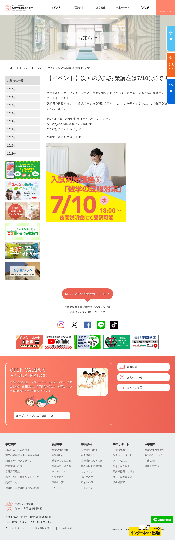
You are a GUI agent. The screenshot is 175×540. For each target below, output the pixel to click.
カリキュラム (59, 471)
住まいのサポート (122, 455)
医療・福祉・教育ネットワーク (22, 477)
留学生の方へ (152, 466)
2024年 (11, 105)
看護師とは (58, 455)
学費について (152, 460)
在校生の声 (58, 477)
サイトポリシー (18, 528)
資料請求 (132, 367)
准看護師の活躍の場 (92, 466)
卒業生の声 (58, 482)
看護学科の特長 (60, 449)
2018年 (11, 153)
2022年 (11, 121)
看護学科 (78, 7)
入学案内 (145, 7)
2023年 (11, 113)
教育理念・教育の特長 (17, 449)
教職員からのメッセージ (18, 460)
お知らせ (22, 68)
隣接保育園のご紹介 (123, 471)
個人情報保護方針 (44, 528)
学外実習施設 (12, 471)
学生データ (58, 487)
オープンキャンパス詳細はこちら (35, 415)
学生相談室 (119, 482)
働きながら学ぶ (121, 466)
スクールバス (120, 460)
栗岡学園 (67, 528)
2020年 (11, 137)
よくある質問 (134, 387)
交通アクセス (165, 11)
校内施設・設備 (13, 466)
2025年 (11, 97)
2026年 (11, 89)
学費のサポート (121, 449)
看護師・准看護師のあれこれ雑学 (23, 487)
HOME (9, 68)
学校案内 (56, 7)
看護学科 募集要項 (154, 449)
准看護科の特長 (89, 449)
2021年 (11, 129)
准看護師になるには (92, 460)
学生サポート (123, 7)
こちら (62, 129)
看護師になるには (61, 460)
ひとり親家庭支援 (122, 477)
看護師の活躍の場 (61, 466)
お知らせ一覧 (15, 80)
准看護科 (100, 7)
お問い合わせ (134, 377)
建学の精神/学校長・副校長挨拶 (22, 455)
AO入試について (153, 455)
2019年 (11, 145)
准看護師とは (88, 455)
